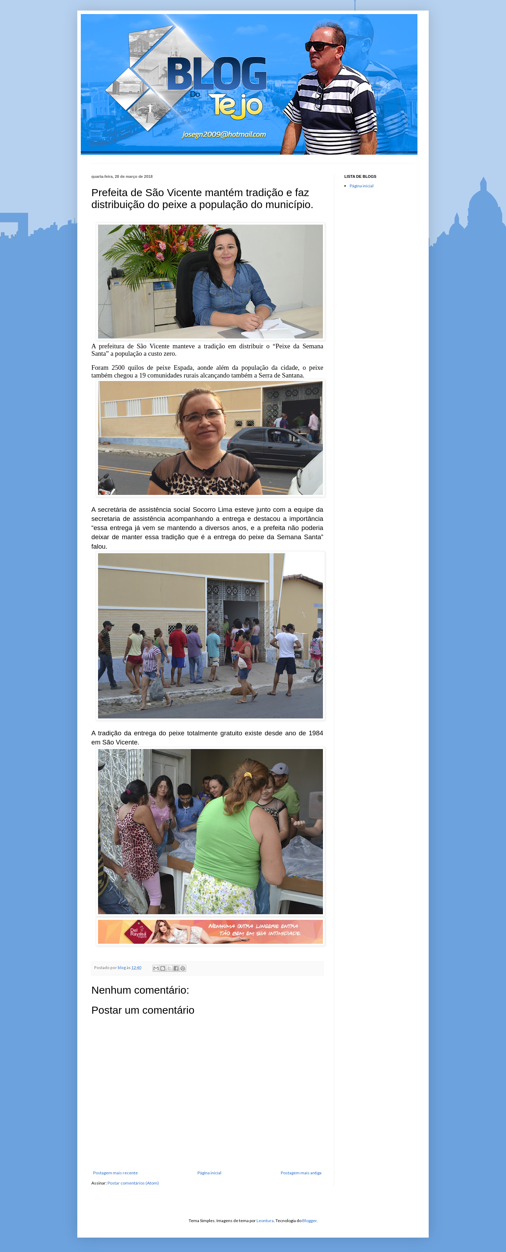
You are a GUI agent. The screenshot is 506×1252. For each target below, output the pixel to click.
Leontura (265, 1220)
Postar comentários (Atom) (133, 1183)
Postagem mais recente (115, 1172)
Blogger (309, 1220)
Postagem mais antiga (301, 1172)
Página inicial (209, 1172)
